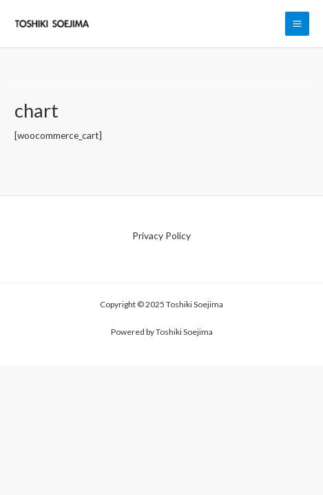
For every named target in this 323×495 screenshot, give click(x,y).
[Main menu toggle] (297, 24)
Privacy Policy (161, 235)
